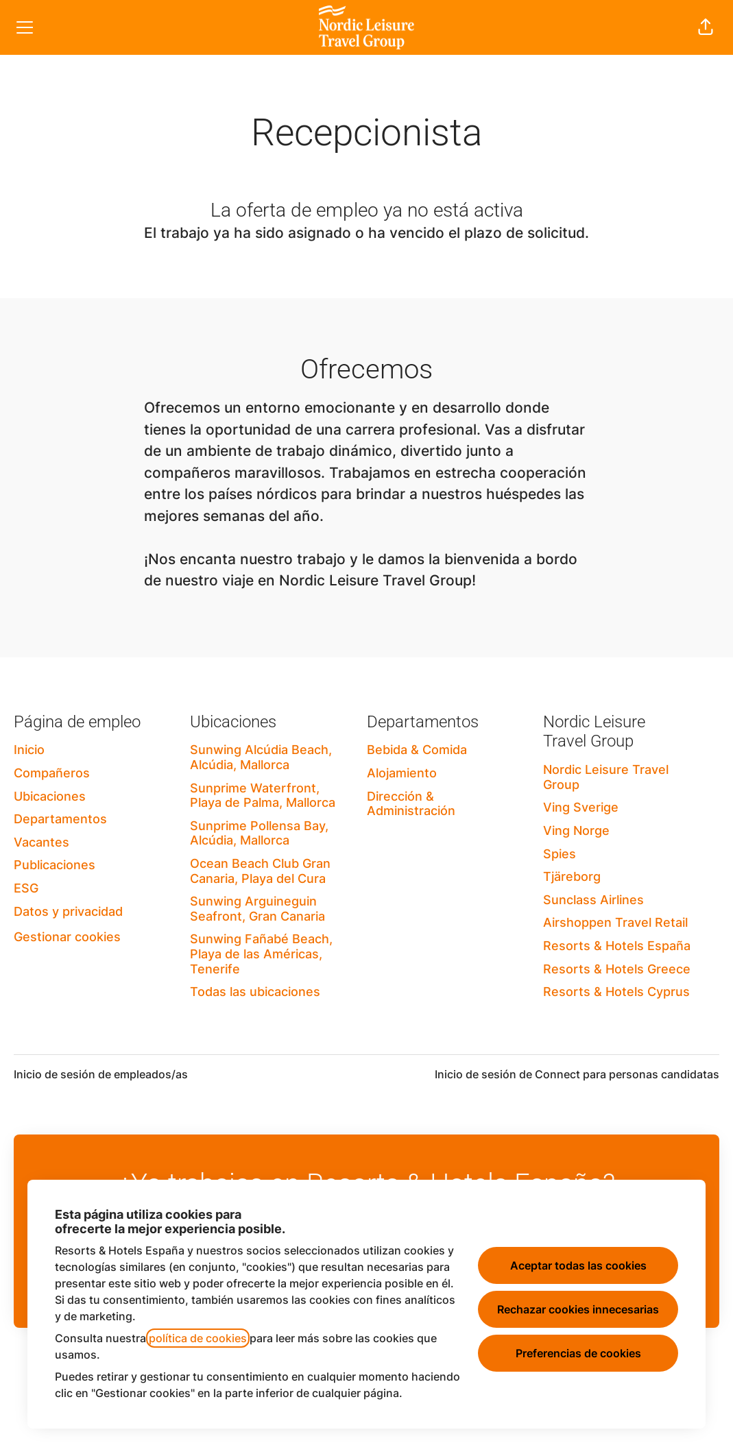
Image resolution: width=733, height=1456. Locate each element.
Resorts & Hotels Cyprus (616, 991)
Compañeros (52, 773)
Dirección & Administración (411, 803)
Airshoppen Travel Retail (615, 922)
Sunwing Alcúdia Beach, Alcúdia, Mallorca (261, 757)
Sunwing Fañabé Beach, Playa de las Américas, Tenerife (261, 953)
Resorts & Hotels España (616, 945)
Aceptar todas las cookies (578, 1265)
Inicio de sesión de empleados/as (101, 1074)
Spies (559, 854)
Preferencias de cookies (578, 1353)
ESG (26, 888)
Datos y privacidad (68, 911)
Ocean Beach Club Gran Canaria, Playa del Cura (260, 871)
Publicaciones (54, 865)
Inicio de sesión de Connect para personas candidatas (577, 1074)
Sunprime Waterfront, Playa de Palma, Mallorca (262, 795)
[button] (705, 27)
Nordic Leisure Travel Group (606, 777)
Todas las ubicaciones (255, 991)
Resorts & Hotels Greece (616, 969)
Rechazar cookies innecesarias (578, 1309)
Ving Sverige (580, 807)
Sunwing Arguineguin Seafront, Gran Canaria (257, 908)
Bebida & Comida (417, 749)
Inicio (29, 749)
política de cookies (198, 1338)
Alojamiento (402, 773)
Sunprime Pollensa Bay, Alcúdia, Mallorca (259, 833)
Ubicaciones (50, 796)
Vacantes (41, 842)
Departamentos (60, 819)
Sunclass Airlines (593, 900)
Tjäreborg (572, 876)
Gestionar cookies (67, 937)
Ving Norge (576, 830)
